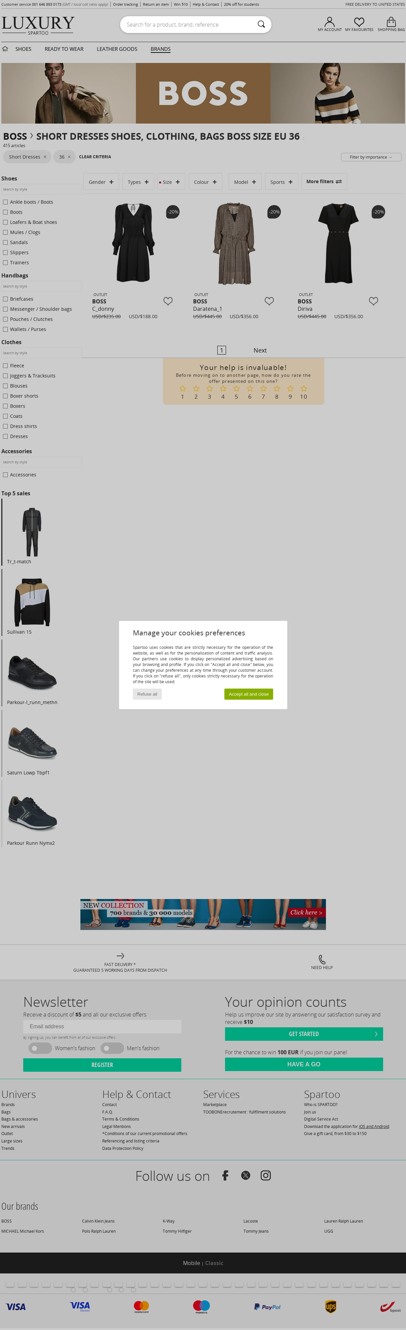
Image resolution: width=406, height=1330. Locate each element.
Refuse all (147, 694)
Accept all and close (249, 694)
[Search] (261, 24)
